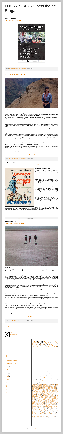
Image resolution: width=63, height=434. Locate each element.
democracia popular (38, 423)
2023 (44, 379)
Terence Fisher (34, 419)
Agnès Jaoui (56, 380)
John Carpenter (36, 398)
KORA (49, 401)
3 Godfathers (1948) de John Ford (15, 223)
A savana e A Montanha (47, 380)
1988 (37, 379)
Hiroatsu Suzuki (47, 393)
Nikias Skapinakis (45, 408)
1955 (48, 342)
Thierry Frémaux (39, 419)
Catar (37, 385)
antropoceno (43, 422)
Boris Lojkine (44, 384)
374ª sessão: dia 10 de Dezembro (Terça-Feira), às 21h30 (22, 165)
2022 (7, 382)
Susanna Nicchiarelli (47, 418)
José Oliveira (48, 351)
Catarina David (40, 385)
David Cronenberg (53, 387)
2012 (52, 347)
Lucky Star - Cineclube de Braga (16, 332)
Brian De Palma (49, 384)
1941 (33, 379)
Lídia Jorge (55, 404)
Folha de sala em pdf (31, 316)
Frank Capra (33, 391)
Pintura (33, 349)
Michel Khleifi (55, 406)
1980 (36, 353)
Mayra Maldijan (42, 406)
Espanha (54, 350)
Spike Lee (43, 418)
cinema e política (55, 376)
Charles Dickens (35, 386)
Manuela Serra (37, 405)
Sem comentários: (23, 68)
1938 (56, 378)
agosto (8, 369)
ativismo (50, 376)
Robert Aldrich (55, 414)
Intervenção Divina (44, 394)
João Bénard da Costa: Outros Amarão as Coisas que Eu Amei (50, 399)
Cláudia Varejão (52, 386)
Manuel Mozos (35, 342)
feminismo (50, 423)
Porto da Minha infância (54, 413)
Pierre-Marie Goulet (47, 413)
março (8, 376)
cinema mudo (34, 377)
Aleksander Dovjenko (40, 381)
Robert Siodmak (39, 415)
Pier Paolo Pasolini (44, 356)
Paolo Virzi (42, 411)
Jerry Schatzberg (42, 397)
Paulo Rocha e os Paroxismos (37, 356)
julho (7, 370)
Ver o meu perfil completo (14, 334)
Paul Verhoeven (34, 412)
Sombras (40, 418)
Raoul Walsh (39, 414)
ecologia (41, 377)
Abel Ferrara (52, 380)
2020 (7, 385)
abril (7, 375)
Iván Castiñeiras (51, 395)
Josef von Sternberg (54, 398)
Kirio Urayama (52, 401)
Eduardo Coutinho (53, 388)
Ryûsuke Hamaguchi (43, 416)
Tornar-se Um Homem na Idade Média (43, 420)
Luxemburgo (45, 404)
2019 (7, 386)
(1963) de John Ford (16, 75)
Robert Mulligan (34, 415)
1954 (46, 344)
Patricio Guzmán (47, 411)
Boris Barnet (40, 384)
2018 (7, 388)
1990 (50, 347)
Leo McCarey (38, 403)
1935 (52, 378)
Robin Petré (43, 415)
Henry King (40, 393)
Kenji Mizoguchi (53, 351)
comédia (38, 377)
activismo (39, 422)
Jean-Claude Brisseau (53, 396)
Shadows (57, 417)
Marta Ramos (34, 406)
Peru (50, 412)
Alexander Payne (46, 381)
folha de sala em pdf (31, 154)
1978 (35, 350)
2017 (7, 389)
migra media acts (53, 377)
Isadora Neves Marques (45, 395)
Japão (56, 341)
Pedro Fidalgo (46, 412)
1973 (57, 352)
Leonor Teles (42, 403)
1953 (44, 349)
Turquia (55, 420)
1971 (45, 347)
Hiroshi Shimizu (52, 393)
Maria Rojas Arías (55, 405)
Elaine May (42, 389)
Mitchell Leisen (41, 407)
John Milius (44, 398)
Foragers (51, 390)
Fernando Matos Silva (41, 390)
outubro (8, 366)
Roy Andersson (34, 416)
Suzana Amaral (53, 418)
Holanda (56, 393)
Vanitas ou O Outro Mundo (45, 421)
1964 (43, 344)
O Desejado (40, 409)
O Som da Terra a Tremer (53, 409)
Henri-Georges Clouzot (35, 393)
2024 (7, 356)
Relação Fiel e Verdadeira (45, 414)
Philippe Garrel (42, 413)
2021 (7, 383)
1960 (40, 344)
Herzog (44, 393)
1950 (52, 352)
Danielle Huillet (39, 387)
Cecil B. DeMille (51, 385)
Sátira (56, 418)
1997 (51, 344)
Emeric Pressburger (50, 389)
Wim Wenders (46, 376)
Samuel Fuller (53, 416)
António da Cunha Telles (43, 382)
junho (8, 372)
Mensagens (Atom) (11, 326)
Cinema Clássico (47, 386)
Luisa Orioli (41, 404)
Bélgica (53, 345)
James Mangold (38, 396)
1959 (49, 349)
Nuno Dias (36, 409)
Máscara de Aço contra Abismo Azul (52, 407)
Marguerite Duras (50, 405)
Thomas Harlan (43, 419)
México (33, 344)
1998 (41, 353)
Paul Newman (55, 411)
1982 (49, 344)
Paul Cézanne (51, 411)
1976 (33, 350)
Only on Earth (49, 410)
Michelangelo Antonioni (35, 407)
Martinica (38, 406)
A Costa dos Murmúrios (54, 379)
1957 (46, 349)
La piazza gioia (54, 402)
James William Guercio (43, 396)
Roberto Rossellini (54, 346)
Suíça (33, 347)
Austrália (44, 383)
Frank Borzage (41, 348)
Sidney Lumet (44, 375)
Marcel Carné (41, 405)
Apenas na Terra (50, 382)
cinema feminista (48, 422)
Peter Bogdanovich (54, 412)
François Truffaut (38, 391)
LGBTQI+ (43, 402)
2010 (54, 344)
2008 (41, 379)
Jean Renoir (45, 348)
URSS (36, 349)
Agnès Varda (46, 350)
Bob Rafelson (36, 384)
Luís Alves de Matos (50, 404)
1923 (43, 378)
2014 (55, 347)
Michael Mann (46, 406)
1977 (48, 347)
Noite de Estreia (54, 408)
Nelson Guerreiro (40, 408)
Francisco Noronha (55, 390)
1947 (48, 352)
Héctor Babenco (34, 394)
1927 (47, 378)
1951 (36, 345)
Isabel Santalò (40, 395)
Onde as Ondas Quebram (44, 410)
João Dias (44, 400)
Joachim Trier (51, 397)
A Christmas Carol (48, 379)
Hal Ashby (56, 392)
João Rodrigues (53, 400)
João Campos (34, 400)
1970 (54, 349)
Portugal (46, 341)
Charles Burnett (56, 385)
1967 (51, 349)
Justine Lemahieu (45, 401)
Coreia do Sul (50, 350)
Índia (45, 352)
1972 (56, 349)
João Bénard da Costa (38, 399)
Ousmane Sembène (38, 411)
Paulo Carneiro (39, 412)
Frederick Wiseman (44, 391)
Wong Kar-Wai (55, 421)
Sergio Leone (53, 417)
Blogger (36, 428)
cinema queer (52, 422)
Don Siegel (41, 388)
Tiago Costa (53, 419)
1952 (36, 347)
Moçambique (45, 407)
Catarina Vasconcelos (45, 385)
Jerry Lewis (38, 397)
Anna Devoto (37, 382)
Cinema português (54, 343)
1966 (43, 347)
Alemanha (44, 342)
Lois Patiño (46, 403)
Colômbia (56, 386)
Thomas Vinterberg (49, 419)
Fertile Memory (46, 390)
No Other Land (49, 408)
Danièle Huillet (43, 387)
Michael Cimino (48, 346)
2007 (46, 353)
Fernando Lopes (35, 390)
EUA (33, 341)
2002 (44, 353)
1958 (55, 352)
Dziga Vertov (49, 388)
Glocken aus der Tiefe (42, 392)
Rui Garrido (38, 416)
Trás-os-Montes (51, 420)
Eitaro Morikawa (38, 389)
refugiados (36, 378)
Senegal (50, 417)
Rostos (56, 415)
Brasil (42, 343)
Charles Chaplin (47, 343)
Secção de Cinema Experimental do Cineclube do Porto (41, 417)
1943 (35, 379)
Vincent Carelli (51, 421)
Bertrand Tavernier (54, 383)
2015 (7, 392)
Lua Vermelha (54, 403)
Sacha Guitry (48, 416)
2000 (41, 345)
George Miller (53, 391)
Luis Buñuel (38, 343)
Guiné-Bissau (50, 392)
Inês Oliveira (49, 394)
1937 (54, 378)
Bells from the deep (48, 383)
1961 (38, 347)
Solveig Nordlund (35, 418)
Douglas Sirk (45, 388)
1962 (40, 347)
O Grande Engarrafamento (46, 409)
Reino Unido (52, 342)
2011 (49, 353)
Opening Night (54, 410)
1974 (39, 345)
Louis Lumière (50, 403)
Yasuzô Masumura (34, 422)
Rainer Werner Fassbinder (51, 356)
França (39, 341)
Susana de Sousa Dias (55, 375)
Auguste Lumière (40, 383)
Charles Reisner (40, 386)
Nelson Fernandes (34, 408)
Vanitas (39, 421)
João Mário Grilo (48, 400)
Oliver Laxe (38, 410)
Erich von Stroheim (56, 389)
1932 (50, 378)
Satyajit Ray (42, 352)
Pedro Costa (38, 352)
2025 (7, 355)
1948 (50, 352)
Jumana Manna (39, 401)
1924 (45, 378)
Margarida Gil (45, 405)
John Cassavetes (43, 351)
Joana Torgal (55, 397)
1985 (38, 350)
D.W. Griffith (34, 387)
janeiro (8, 379)
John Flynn (40, 398)
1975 (34, 353)
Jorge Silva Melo (49, 398)
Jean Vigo (48, 396)
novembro (8, 365)
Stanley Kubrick (49, 375)
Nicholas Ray (55, 348)
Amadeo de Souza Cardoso (52, 381)
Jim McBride (46, 397)
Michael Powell (51, 406)
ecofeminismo (46, 423)
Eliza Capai (45, 389)
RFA (40, 342)
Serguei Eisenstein (38, 375)
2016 (44, 345)
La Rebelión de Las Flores (48, 402)
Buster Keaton (53, 384)
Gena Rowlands (49, 391)
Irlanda (36, 395)
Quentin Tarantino (34, 414)
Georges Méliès (37, 392)
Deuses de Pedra (37, 388)
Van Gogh (42, 376)
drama (42, 423)
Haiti (53, 392)
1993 (39, 353)
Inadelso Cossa (39, 394)
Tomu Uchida (36, 420)
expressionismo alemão (47, 377)
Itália (52, 341)
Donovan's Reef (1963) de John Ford (12, 360)
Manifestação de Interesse (41, 346)
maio (7, 373)
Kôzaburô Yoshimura (38, 402)
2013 (51, 353)
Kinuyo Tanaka (50, 348)
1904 (39, 378)
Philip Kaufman (37, 413)
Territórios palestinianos (36, 376)
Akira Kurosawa (34, 381)
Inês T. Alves (53, 394)
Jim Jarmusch (38, 351)
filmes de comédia (55, 423)
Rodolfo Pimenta (48, 415)
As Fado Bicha (54, 382)
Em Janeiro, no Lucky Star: (13, 20)
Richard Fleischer (51, 414)
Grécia (46, 392)
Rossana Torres (53, 415)
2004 (39, 379)
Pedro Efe (43, 412)
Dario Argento (48, 387)
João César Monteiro (39, 400)
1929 (41, 349)
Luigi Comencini (37, 404)
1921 (41, 378)
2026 (7, 353)
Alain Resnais (55, 353)
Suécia (37, 344)
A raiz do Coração (41, 380)
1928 (39, 349)
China (43, 386)
